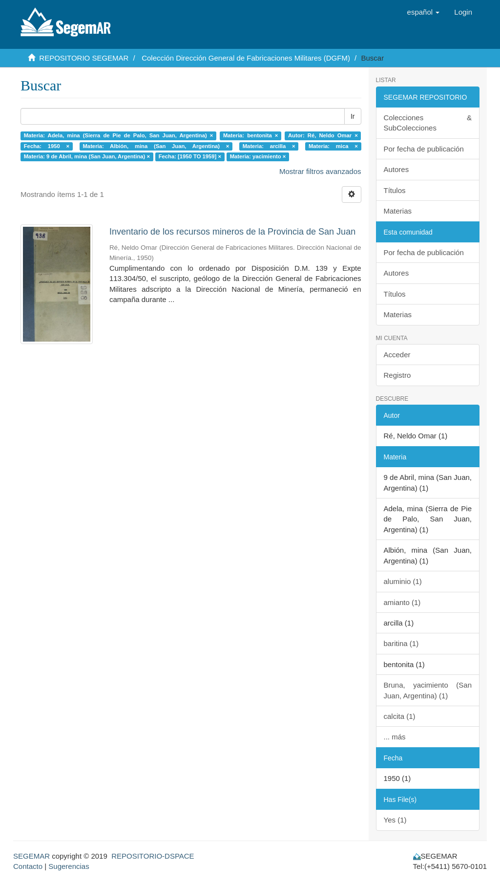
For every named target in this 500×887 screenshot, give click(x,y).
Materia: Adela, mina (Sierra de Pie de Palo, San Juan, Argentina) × (118, 135)
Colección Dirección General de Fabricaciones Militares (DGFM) (246, 58)
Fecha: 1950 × (46, 146)
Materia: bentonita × (250, 135)
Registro (397, 375)
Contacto (27, 866)
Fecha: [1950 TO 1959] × (190, 156)
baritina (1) (401, 643)
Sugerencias (68, 866)
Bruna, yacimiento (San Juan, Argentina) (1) (428, 690)
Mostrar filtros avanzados (320, 171)
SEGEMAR (31, 856)
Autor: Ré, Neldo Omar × (323, 135)
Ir (353, 116)
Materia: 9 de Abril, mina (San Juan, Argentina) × (87, 156)
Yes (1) (395, 820)
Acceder (397, 354)
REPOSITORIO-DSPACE (152, 856)
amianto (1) (402, 602)
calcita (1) (400, 716)
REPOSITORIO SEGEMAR (83, 58)
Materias (398, 211)
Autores (396, 169)
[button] (423, 12)
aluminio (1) (403, 581)
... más (395, 737)
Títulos (395, 190)
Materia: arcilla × (269, 146)
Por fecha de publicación (424, 149)
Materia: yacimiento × (258, 156)
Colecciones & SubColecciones (428, 122)
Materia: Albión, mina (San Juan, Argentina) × (156, 146)
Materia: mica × (333, 146)
